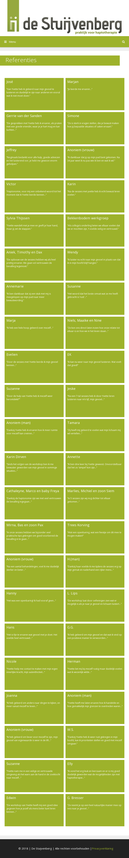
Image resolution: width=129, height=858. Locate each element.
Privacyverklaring (102, 848)
